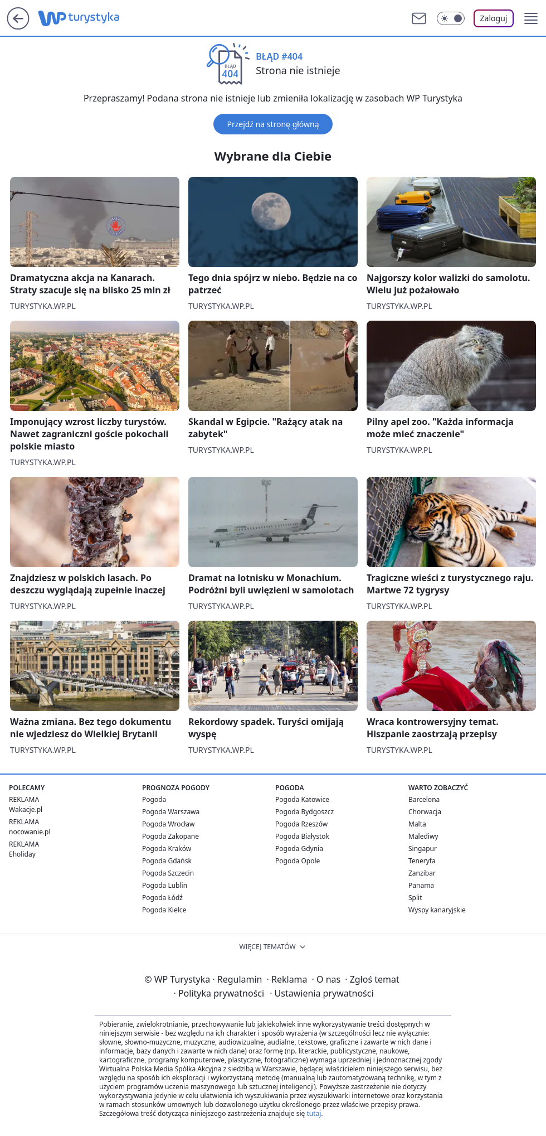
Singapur (422, 848)
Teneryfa (422, 861)
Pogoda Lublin (164, 885)
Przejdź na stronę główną (273, 124)
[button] (531, 18)
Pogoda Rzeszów (301, 824)
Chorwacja (424, 811)
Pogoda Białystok (302, 836)
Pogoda (154, 799)
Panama (421, 885)
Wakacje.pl (25, 809)
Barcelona (424, 799)
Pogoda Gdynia (299, 848)
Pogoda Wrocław (168, 824)
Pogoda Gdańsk (167, 861)
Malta (417, 824)
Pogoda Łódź (162, 897)
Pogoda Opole (297, 861)
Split (415, 897)
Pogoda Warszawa (170, 811)
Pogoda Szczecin (168, 873)
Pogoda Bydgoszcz (304, 811)
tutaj (313, 1113)
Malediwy (423, 836)
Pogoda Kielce (164, 910)
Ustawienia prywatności (321, 993)
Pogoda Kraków (166, 848)
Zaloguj (494, 18)
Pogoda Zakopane (170, 836)
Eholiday (22, 854)
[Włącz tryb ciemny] (451, 18)
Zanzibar (422, 873)
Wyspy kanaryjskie (437, 910)
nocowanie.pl (30, 832)
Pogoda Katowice (302, 799)
